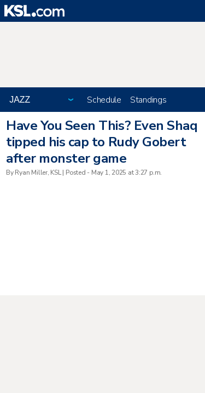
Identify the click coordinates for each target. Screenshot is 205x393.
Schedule (104, 100)
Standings (148, 100)
